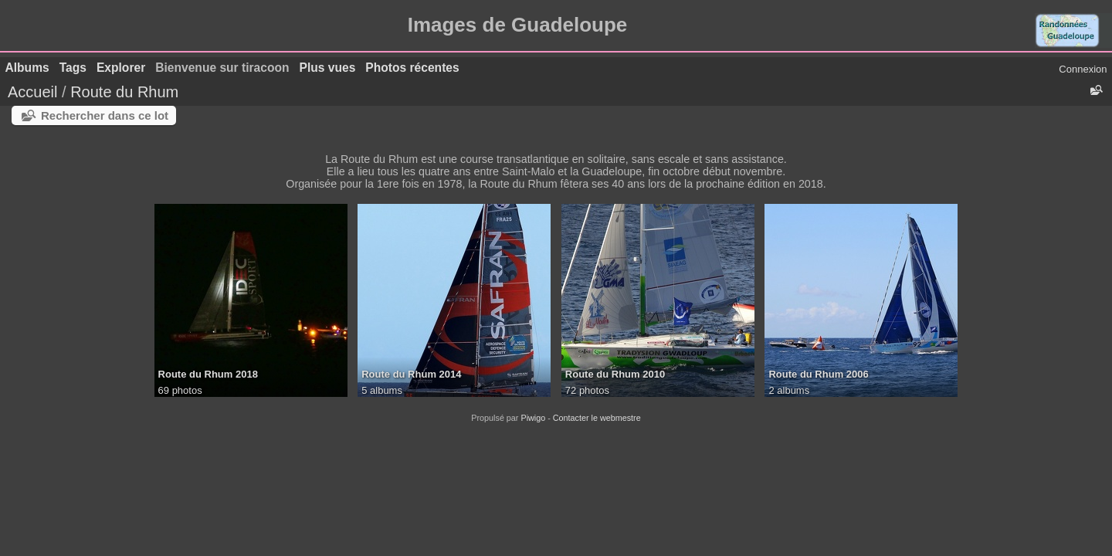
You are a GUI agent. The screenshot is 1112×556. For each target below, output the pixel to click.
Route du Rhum (124, 91)
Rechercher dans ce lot (104, 115)
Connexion (1083, 69)
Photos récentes (412, 67)
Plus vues (328, 67)
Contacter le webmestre (597, 417)
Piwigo (532, 417)
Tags (72, 67)
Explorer (121, 67)
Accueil (32, 91)
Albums (27, 67)
